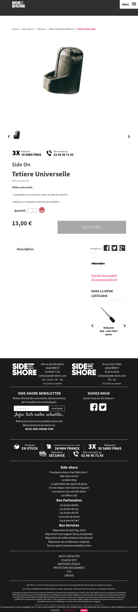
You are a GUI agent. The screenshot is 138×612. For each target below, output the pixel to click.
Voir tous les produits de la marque (104, 277)
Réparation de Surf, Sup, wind (69, 530)
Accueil (15, 29)
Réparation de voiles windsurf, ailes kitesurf (69, 538)
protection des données (69, 567)
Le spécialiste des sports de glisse (69, 484)
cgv (69, 571)
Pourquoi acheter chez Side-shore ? (69, 472)
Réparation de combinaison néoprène (69, 541)
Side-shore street (69, 476)
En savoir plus (70, 610)
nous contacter (69, 556)
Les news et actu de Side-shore (69, 491)
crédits (69, 575)
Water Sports (28, 29)
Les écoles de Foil (69, 512)
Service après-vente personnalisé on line (69, 545)
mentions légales (69, 564)
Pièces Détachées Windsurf (61, 29)
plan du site (69, 560)
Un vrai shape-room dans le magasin (69, 487)
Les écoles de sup (69, 509)
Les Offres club (69, 495)
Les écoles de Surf (69, 520)
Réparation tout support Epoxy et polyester (69, 534)
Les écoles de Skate (69, 516)
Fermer (84, 610)
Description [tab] (25, 249)
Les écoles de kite (69, 505)
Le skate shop (69, 480)
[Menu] (129, 4)
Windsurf (41, 29)
